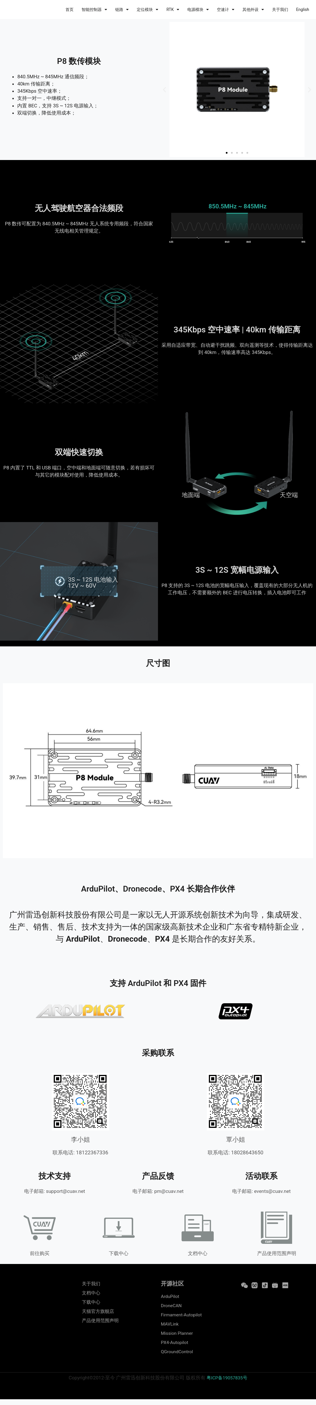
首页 (69, 9)
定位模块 (147, 9)
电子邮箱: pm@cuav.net (157, 1191)
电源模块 (198, 9)
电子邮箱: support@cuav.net (54, 1191)
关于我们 (280, 9)
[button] (164, 89)
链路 (122, 9)
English (302, 9)
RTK (172, 9)
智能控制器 (94, 9)
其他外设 (253, 9)
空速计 (225, 9)
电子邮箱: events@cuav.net (261, 1191)
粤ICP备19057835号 (227, 1384)
